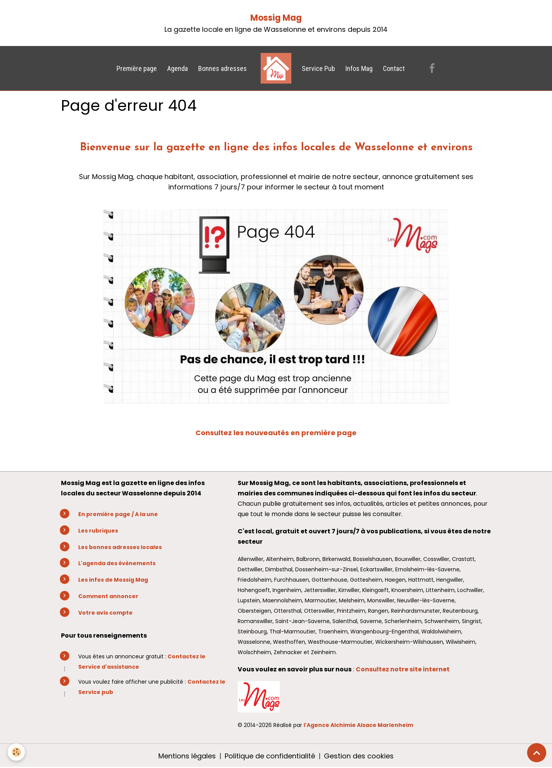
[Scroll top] (536, 752)
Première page (137, 68)
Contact (394, 68)
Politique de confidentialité (270, 756)
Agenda (177, 68)
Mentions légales (187, 756)
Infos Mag (359, 68)
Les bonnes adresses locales (120, 547)
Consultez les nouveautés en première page (276, 432)
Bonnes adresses (222, 68)
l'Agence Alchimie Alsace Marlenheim (358, 725)
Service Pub (318, 68)
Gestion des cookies (359, 756)
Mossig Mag (276, 18)
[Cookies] (16, 752)
